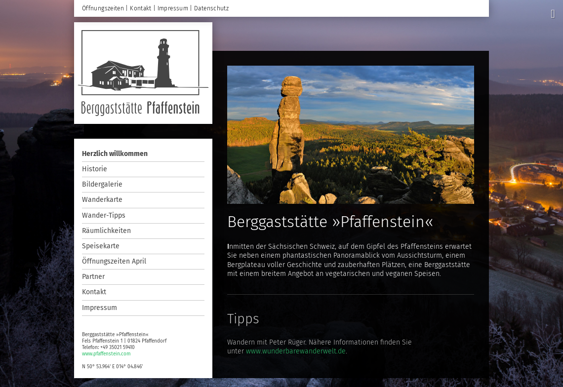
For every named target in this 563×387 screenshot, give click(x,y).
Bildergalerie (102, 184)
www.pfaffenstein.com (106, 354)
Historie (94, 169)
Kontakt (94, 292)
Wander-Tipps (103, 215)
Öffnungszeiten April (114, 261)
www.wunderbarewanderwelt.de (296, 351)
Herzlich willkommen (115, 154)
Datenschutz (211, 8)
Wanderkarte (102, 199)
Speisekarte (101, 246)
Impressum (99, 308)
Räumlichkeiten (106, 231)
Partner (93, 276)
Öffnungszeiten (103, 8)
